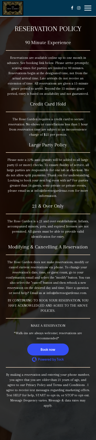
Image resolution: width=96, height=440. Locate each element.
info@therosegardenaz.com (54, 191)
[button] (48, 349)
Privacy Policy (36, 385)
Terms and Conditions (69, 385)
